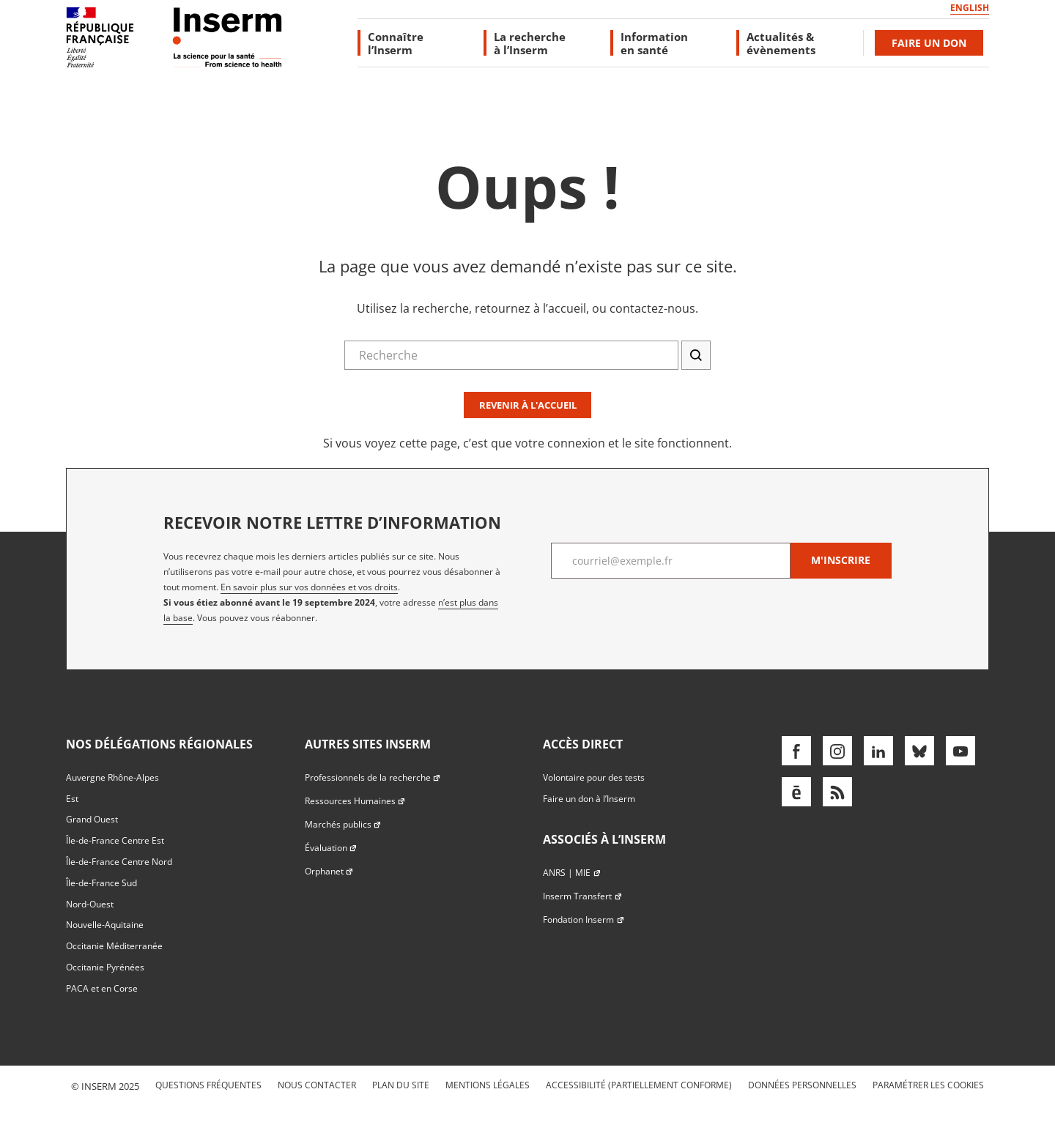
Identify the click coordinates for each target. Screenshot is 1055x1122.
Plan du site (400, 1085)
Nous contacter (317, 1085)
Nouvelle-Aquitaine (105, 924)
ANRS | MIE (572, 872)
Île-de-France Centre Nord (119, 861)
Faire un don (929, 43)
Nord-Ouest (90, 904)
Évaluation (331, 848)
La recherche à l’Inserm (530, 43)
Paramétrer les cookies (928, 1085)
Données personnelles (802, 1085)
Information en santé (654, 43)
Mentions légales (487, 1085)
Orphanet (329, 871)
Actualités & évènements (781, 43)
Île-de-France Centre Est (115, 840)
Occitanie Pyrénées (105, 967)
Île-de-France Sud (101, 883)
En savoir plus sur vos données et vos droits (309, 587)
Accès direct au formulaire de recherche (100, 142)
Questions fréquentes (208, 1085)
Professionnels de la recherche (373, 777)
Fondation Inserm (583, 919)
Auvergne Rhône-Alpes (112, 777)
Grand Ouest (92, 819)
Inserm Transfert (582, 896)
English (969, 7)
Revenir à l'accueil (528, 405)
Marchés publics (343, 824)
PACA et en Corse (102, 988)
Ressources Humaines (355, 801)
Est (72, 798)
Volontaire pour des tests (594, 777)
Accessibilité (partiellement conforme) (639, 1085)
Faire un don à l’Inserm (589, 798)
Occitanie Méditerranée (114, 946)
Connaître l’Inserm (395, 43)
